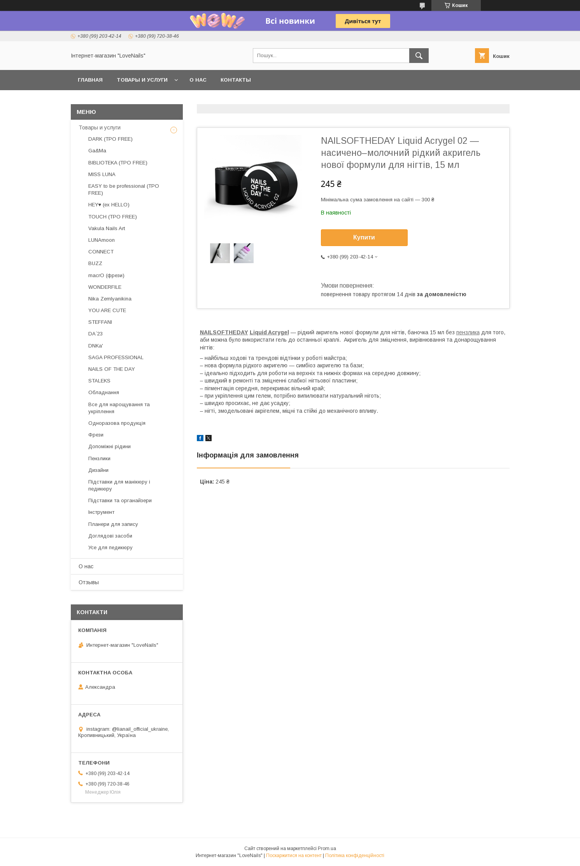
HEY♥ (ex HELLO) (109, 205)
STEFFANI (100, 322)
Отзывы (89, 582)
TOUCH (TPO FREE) (112, 217)
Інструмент (101, 512)
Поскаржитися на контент (294, 855)
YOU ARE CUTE (107, 310)
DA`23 (95, 334)
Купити (364, 237)
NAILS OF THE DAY (111, 369)
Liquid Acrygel (269, 332)
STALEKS (99, 381)
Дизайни (98, 470)
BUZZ (95, 263)
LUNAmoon (101, 240)
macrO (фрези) (106, 275)
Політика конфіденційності (354, 855)
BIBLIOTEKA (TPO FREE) (117, 163)
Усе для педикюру (110, 547)
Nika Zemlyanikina (109, 299)
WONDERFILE (104, 287)
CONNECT (101, 252)
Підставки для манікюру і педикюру (119, 485)
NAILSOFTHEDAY (224, 332)
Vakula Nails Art (106, 228)
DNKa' (95, 346)
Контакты (236, 80)
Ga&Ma (97, 151)
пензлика (468, 332)
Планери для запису (113, 524)
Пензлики (99, 458)
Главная (90, 80)
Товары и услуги (142, 80)
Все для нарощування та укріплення (119, 408)
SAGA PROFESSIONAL (116, 357)
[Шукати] (419, 55)
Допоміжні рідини (109, 446)
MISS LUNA (102, 174)
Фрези (95, 435)
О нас (198, 80)
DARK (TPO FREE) (110, 139)
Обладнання (103, 392)
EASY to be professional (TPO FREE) (123, 189)
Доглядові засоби (110, 536)
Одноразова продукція (116, 423)
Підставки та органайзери (120, 500)
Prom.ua (327, 848)
